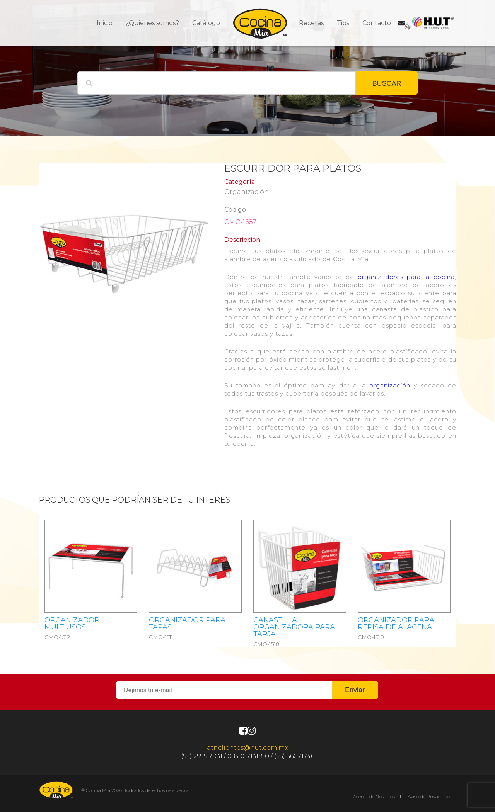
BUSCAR (386, 83)
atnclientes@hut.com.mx (247, 747)
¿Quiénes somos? (152, 23)
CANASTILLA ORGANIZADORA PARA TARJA (294, 627)
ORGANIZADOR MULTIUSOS (71, 623)
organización (389, 385)
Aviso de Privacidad (429, 796)
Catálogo (206, 23)
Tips (343, 23)
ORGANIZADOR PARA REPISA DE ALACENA (396, 623)
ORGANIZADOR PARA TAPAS (187, 623)
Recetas (311, 23)
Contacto (376, 23)
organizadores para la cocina (406, 276)
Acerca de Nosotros (374, 796)
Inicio (105, 23)
